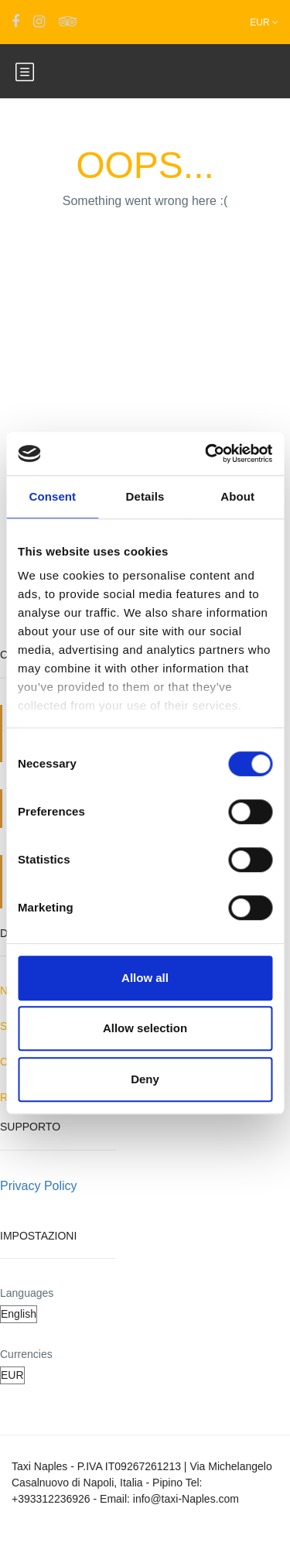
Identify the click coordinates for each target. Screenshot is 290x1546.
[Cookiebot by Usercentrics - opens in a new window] (206, 453)
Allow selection (145, 1028)
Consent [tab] (52, 496)
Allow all (145, 977)
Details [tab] (145, 496)
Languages (26, 1293)
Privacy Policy (38, 1185)
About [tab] (237, 496)
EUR (264, 22)
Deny (145, 1079)
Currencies (26, 1354)
